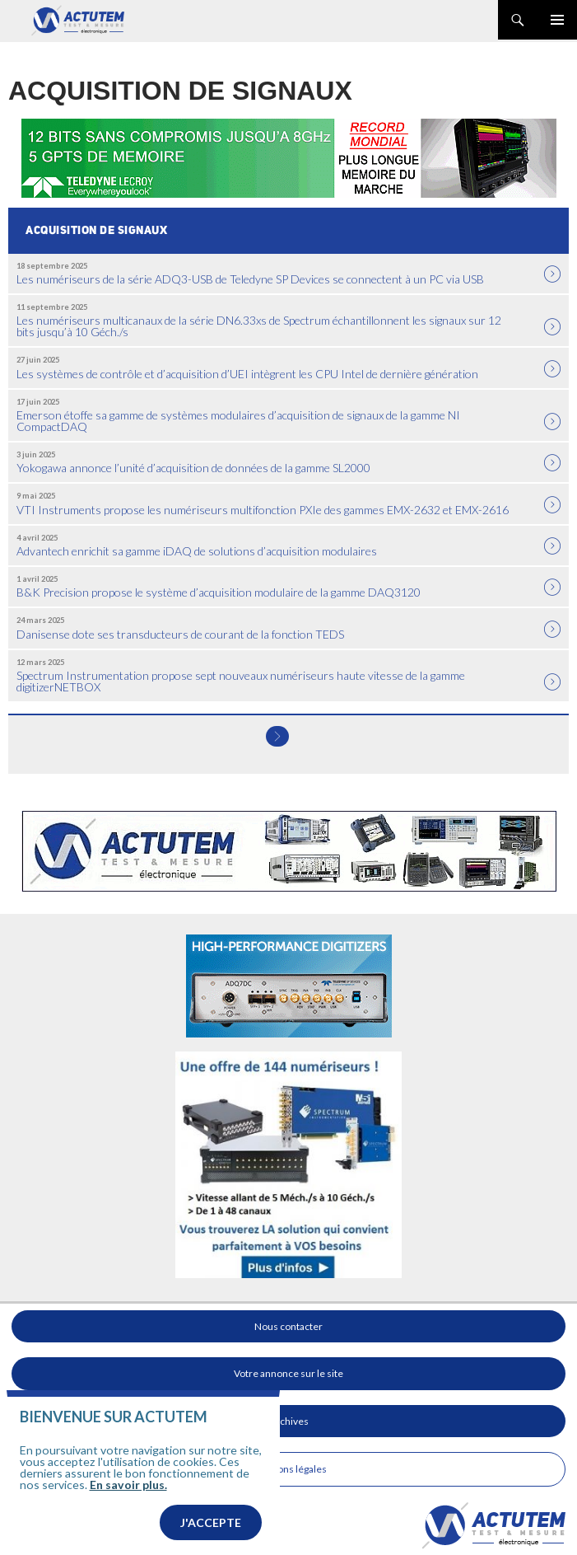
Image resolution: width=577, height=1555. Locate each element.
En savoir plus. (128, 1485)
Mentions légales (289, 1469)
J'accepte (210, 1522)
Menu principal (557, 20)
